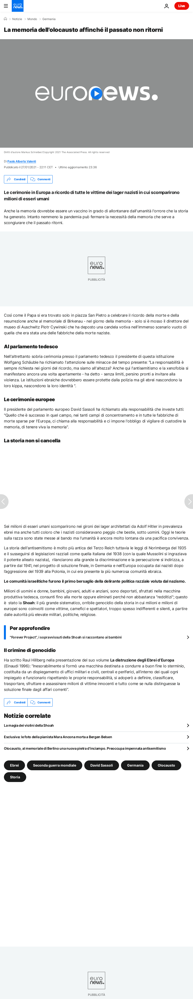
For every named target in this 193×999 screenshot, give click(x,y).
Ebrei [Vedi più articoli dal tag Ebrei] (14, 765)
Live (181, 6)
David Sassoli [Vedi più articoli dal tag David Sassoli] (101, 765)
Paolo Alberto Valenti (21, 161)
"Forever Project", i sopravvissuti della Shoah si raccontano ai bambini (66, 637)
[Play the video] (96, 93)
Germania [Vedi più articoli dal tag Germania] (135, 765)
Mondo (32, 19)
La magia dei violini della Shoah (29, 725)
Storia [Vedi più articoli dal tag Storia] (15, 777)
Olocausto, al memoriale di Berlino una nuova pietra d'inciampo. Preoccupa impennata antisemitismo (85, 748)
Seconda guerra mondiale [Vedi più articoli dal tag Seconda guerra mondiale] (54, 765)
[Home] (5, 19)
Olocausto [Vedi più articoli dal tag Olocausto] (166, 765)
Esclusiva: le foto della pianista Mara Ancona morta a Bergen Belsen (58, 737)
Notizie (17, 19)
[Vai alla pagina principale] (18, 6)
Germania (49, 19)
